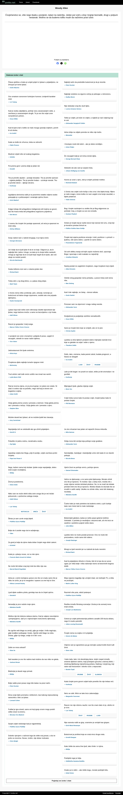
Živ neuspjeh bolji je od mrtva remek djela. (80, 156)
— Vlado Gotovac (69, 199)
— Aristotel (11, 545)
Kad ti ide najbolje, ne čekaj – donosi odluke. (81, 292)
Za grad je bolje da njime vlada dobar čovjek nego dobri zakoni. (32, 542)
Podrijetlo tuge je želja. (73, 758)
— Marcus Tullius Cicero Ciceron (18, 327)
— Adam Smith (13, 394)
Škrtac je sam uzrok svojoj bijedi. (20, 519)
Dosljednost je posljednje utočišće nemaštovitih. (82, 316)
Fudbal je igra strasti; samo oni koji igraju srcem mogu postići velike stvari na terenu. (31, 710)
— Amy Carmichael (14, 420)
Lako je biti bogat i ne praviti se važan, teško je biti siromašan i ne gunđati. (89, 373)
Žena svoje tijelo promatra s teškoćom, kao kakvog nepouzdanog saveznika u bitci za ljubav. (33, 696)
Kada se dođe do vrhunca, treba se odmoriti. (25, 142)
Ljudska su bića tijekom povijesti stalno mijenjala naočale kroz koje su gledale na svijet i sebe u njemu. (87, 341)
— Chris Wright (13, 741)
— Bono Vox (68, 389)
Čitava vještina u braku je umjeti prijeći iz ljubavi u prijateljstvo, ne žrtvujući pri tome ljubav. (33, 83)
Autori (28, 2)
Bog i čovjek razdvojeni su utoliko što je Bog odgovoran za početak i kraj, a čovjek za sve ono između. (86, 210)
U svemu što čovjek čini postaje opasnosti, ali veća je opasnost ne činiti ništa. (33, 225)
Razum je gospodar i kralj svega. (20, 324)
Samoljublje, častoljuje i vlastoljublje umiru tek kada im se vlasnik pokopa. (89, 454)
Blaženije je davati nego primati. (20, 671)
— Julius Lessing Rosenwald (73, 624)
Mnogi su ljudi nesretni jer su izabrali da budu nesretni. (85, 549)
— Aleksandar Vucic (70, 307)
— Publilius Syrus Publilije (16, 521)
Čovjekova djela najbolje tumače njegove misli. (26, 362)
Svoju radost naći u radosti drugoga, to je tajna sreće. (28, 238)
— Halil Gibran (12, 315)
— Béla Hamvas (69, 432)
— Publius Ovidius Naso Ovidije (74, 228)
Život (88, 364)
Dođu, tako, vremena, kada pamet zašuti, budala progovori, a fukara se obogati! (87, 355)
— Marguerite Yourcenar (72, 696)
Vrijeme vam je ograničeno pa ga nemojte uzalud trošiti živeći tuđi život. (89, 646)
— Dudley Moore (69, 97)
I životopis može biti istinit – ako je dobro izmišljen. (83, 144)
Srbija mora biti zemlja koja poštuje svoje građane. (83, 441)
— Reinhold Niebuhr (70, 183)
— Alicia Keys (12, 353)
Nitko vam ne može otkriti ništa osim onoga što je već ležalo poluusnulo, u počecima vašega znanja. (31, 495)
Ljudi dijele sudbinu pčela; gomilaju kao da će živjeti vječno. (31, 592)
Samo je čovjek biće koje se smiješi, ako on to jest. (83, 328)
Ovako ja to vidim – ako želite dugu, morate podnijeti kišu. (86, 770)
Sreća (35, 511)
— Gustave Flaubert (70, 214)
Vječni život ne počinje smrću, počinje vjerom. (81, 467)
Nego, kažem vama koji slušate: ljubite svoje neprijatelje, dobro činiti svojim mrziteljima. (32, 468)
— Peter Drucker (69, 85)
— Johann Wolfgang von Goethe (74, 171)
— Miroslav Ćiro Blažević (16, 715)
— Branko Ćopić (69, 669)
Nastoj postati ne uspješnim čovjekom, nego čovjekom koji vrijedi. (89, 266)
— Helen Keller (13, 485)
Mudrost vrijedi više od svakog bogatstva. (24, 154)
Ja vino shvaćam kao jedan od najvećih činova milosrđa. (85, 429)
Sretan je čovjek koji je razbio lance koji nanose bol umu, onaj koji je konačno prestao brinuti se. (89, 224)
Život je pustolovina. (15, 482)
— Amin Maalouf (13, 200)
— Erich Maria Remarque (72, 725)
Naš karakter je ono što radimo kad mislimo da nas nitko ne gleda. (33, 659)
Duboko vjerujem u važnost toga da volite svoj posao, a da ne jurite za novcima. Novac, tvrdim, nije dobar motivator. (31, 737)
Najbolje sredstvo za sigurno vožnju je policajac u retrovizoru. (87, 94)
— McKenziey (12, 365)
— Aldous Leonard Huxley (16, 583)
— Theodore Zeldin (70, 345)
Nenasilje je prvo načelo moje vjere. (21, 604)
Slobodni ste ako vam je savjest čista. (78, 168)
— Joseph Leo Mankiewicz (72, 610)
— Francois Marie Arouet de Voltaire (19, 557)
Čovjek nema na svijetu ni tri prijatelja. (78, 633)
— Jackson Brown (14, 662)
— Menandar (68, 135)
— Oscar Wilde (13, 119)
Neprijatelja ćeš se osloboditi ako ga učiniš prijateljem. (28, 429)
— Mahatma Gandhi (14, 607)
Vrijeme (97, 364)
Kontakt (118, 793)
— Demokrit (12, 595)
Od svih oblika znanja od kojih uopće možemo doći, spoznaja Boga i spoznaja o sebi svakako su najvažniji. (87, 253)
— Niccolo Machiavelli (15, 260)
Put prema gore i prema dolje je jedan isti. (24, 166)
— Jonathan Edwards (71, 257)
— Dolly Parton (69, 773)
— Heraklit (11, 169)
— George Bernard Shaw (72, 159)
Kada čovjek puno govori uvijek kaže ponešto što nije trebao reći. (89, 681)
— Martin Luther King (71, 583)
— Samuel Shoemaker (71, 470)
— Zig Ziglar (12, 444)
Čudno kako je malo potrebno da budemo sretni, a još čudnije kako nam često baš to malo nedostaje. (87, 505)
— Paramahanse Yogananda (73, 243)
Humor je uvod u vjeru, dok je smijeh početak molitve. (84, 180)
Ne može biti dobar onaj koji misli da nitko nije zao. (27, 566)
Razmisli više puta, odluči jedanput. (77, 592)
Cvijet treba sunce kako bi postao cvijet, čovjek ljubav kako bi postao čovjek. (87, 399)
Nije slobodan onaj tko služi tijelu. (77, 106)
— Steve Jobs (68, 650)
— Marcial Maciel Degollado (17, 569)
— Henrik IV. (12, 432)
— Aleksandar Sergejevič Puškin (74, 123)
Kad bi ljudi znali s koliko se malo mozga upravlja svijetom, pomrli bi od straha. (33, 129)
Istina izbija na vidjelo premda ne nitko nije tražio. (83, 132)
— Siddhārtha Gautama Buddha (74, 761)
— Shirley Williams (14, 229)
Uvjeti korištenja (108, 793)
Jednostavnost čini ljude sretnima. (21, 350)
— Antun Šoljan (69, 147)
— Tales (10, 533)
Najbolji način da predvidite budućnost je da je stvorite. (85, 82)
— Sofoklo (11, 157)
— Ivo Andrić (12, 133)
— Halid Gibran (13, 499)
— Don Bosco (12, 214)
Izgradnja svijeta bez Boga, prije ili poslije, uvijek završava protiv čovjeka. (32, 454)
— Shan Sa (11, 650)
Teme (21, 2)
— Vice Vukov (12, 341)
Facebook (36, 2)
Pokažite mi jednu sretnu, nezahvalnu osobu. (25, 441)
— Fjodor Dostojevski (15, 301)
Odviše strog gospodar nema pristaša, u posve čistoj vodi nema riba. (88, 279)
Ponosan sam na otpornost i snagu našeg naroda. (83, 304)
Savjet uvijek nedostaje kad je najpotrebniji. (24, 724)
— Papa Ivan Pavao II (15, 458)
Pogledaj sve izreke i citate (61, 781)
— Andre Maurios (13, 87)
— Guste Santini (69, 295)
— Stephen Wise (13, 408)
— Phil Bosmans (69, 403)
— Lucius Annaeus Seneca (72, 109)
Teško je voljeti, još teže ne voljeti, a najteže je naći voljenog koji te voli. (88, 119)
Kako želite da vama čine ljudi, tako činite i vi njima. (83, 746)
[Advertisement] (61, 38)
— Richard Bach (13, 272)
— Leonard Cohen (14, 700)
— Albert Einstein (69, 269)
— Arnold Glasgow (70, 737)
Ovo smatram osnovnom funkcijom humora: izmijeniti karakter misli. (31, 98)
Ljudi (80, 364)
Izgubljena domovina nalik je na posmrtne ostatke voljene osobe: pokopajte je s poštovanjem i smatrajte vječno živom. (33, 196)
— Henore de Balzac (70, 636)
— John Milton (68, 526)
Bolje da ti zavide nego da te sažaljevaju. (23, 530)
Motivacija (25, 511)
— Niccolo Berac (69, 458)
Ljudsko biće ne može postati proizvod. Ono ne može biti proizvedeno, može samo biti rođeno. (86, 536)
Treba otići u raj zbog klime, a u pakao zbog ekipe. (27, 281)
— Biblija (11, 473)
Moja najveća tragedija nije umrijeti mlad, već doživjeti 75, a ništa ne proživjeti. (89, 579)
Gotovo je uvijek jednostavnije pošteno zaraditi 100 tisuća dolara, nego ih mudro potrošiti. (89, 620)
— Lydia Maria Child (14, 377)
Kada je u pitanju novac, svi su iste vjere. (23, 554)
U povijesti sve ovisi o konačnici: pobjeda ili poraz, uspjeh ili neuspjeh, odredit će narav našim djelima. (31, 337)
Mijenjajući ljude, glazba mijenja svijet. (78, 386)
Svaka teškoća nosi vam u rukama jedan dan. (25, 269)
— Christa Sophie (69, 331)
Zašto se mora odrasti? (17, 647)
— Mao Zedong (69, 283)
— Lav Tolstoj (12, 506)
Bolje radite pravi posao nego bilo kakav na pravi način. (29, 683)
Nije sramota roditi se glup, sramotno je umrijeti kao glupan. (87, 722)
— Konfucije (12, 186)
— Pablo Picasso (13, 145)
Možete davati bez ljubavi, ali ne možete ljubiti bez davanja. (31, 417)
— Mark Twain (12, 284)
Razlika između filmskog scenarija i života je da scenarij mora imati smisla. (87, 605)
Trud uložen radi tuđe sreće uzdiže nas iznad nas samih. (29, 374)
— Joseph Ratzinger (70, 540)
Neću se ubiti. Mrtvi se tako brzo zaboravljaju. (81, 693)
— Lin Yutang (12, 102)
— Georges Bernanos (15, 241)
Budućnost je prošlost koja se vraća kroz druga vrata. (84, 734)
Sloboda (98, 674)
